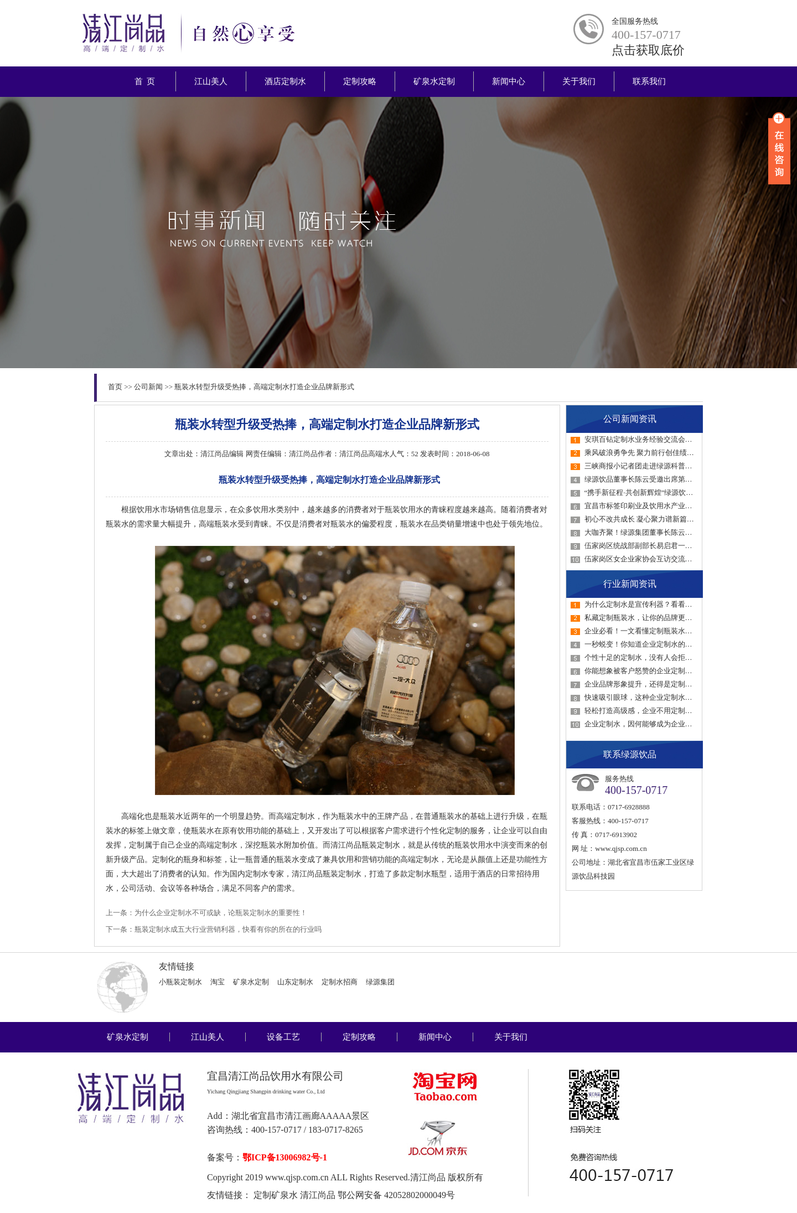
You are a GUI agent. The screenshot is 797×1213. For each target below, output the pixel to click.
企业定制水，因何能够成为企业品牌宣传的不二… (663, 724)
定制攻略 (359, 81)
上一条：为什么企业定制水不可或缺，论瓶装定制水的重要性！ (206, 913)
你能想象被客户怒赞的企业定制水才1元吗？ (654, 671)
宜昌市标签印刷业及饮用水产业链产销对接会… (660, 506)
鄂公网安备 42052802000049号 (396, 1195)
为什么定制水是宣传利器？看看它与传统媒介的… (663, 604)
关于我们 (579, 81)
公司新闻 (148, 387)
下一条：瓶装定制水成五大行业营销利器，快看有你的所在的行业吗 (214, 929)
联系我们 (649, 81)
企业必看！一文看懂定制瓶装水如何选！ (649, 631)
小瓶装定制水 (180, 982)
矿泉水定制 (434, 81)
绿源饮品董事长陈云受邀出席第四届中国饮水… (660, 479)
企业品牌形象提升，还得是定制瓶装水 (645, 684)
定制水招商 (340, 982)
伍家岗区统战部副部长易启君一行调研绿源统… (660, 545)
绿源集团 (380, 982)
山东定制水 (295, 982)
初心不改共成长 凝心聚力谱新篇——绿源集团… (660, 519)
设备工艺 (283, 1037)
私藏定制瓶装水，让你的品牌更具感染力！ (652, 617)
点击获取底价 (648, 50)
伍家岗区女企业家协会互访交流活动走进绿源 (656, 559)
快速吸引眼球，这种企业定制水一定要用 (649, 697)
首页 (115, 387)
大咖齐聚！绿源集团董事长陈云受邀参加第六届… (663, 532)
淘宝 (217, 982)
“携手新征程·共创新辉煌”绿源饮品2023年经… (656, 492)
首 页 (144, 81)
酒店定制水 (285, 81)
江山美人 (210, 81)
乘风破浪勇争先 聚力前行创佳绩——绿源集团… (660, 452)
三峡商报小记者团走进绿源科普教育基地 (649, 466)
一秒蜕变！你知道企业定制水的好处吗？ (649, 644)
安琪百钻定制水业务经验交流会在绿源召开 (652, 439)
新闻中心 (508, 81)
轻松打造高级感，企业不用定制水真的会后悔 (656, 710)
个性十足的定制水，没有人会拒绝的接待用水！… (663, 657)
